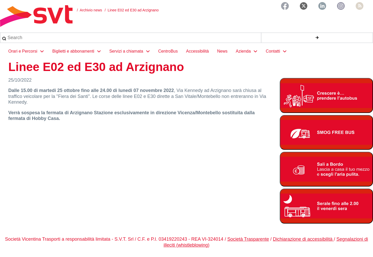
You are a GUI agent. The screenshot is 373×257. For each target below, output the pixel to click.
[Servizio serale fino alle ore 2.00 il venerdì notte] (326, 206)
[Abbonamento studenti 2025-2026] (326, 95)
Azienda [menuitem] (249, 51)
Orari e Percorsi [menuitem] (28, 51)
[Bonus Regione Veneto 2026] (326, 169)
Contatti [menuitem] (278, 51)
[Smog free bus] (326, 132)
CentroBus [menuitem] (168, 51)
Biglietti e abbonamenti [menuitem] (78, 51)
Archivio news (91, 10)
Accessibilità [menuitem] (197, 51)
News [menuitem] (222, 51)
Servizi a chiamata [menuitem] (131, 51)
